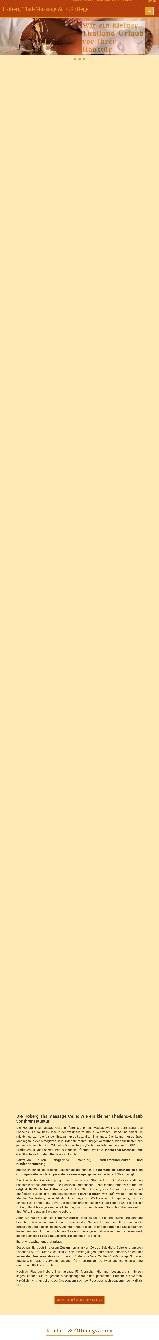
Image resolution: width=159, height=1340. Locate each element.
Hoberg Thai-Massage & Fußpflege (46, 9)
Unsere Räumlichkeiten (79, 1299)
